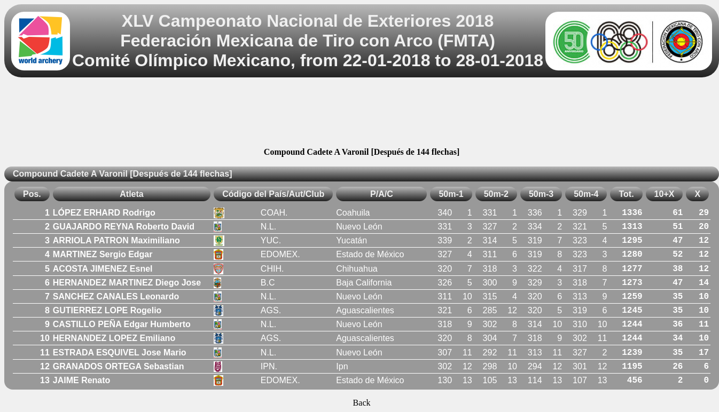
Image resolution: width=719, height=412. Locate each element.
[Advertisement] (362, 114)
